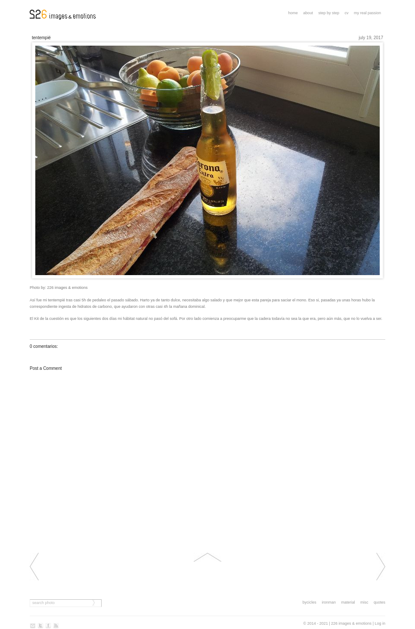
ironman (329, 602)
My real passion (367, 13)
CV (346, 13)
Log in (380, 623)
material (348, 602)
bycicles (309, 602)
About (308, 13)
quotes (379, 602)
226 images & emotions (67, 287)
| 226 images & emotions (350, 623)
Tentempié (41, 37)
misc (364, 602)
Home (293, 13)
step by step (328, 13)
